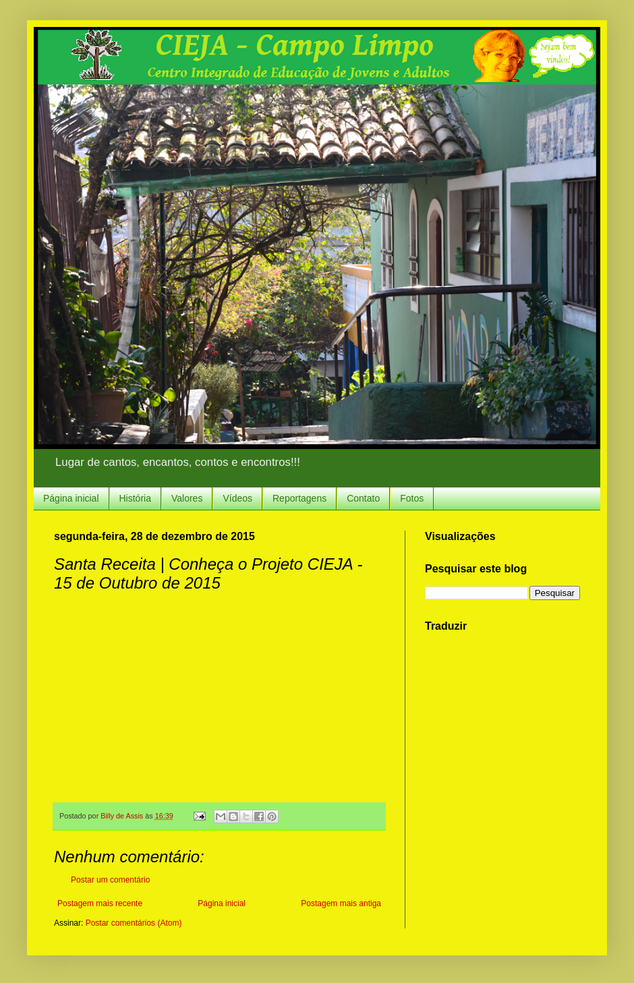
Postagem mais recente (99, 903)
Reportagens (299, 498)
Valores (186, 498)
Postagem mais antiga (341, 903)
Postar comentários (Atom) (134, 923)
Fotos (412, 498)
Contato (363, 498)
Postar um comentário (110, 880)
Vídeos (237, 498)
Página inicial (71, 498)
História (135, 498)
